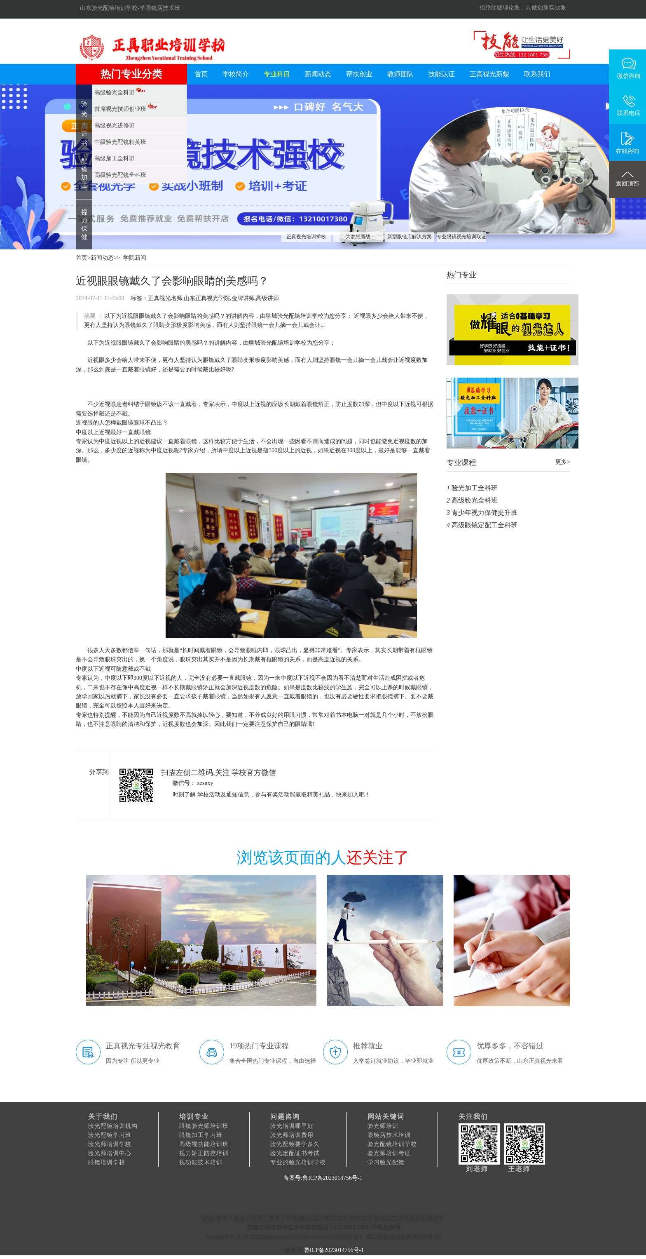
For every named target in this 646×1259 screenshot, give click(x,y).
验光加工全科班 (475, 487)
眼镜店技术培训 (389, 1135)
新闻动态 (318, 74)
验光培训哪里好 (292, 1126)
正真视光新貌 (489, 74)
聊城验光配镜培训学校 (278, 343)
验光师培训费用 (292, 1135)
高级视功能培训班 (204, 1144)
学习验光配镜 (386, 1162)
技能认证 (441, 74)
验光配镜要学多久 (295, 1144)
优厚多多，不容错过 (510, 1046)
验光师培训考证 (389, 1153)
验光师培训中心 (109, 1153)
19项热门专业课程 (259, 1046)
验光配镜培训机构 (113, 1126)
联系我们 (537, 74)
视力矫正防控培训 (204, 1153)
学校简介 (235, 74)
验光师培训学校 (109, 1144)
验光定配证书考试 (295, 1153)
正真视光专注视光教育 (143, 1046)
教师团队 (400, 74)
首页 (201, 74)
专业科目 (277, 74)
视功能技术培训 (200, 1162)
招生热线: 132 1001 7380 (522, 55)
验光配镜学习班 (109, 1135)
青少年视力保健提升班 (484, 512)
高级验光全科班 (475, 500)
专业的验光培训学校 (298, 1162)
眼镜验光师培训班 (204, 1126)
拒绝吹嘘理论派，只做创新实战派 (523, 8)
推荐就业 (368, 1046)
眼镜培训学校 (106, 1162)
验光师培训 (382, 1126)
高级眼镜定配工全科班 (484, 524)
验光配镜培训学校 (392, 1144)
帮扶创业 (359, 74)
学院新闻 (134, 258)
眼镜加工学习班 (200, 1135)
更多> (562, 462)
